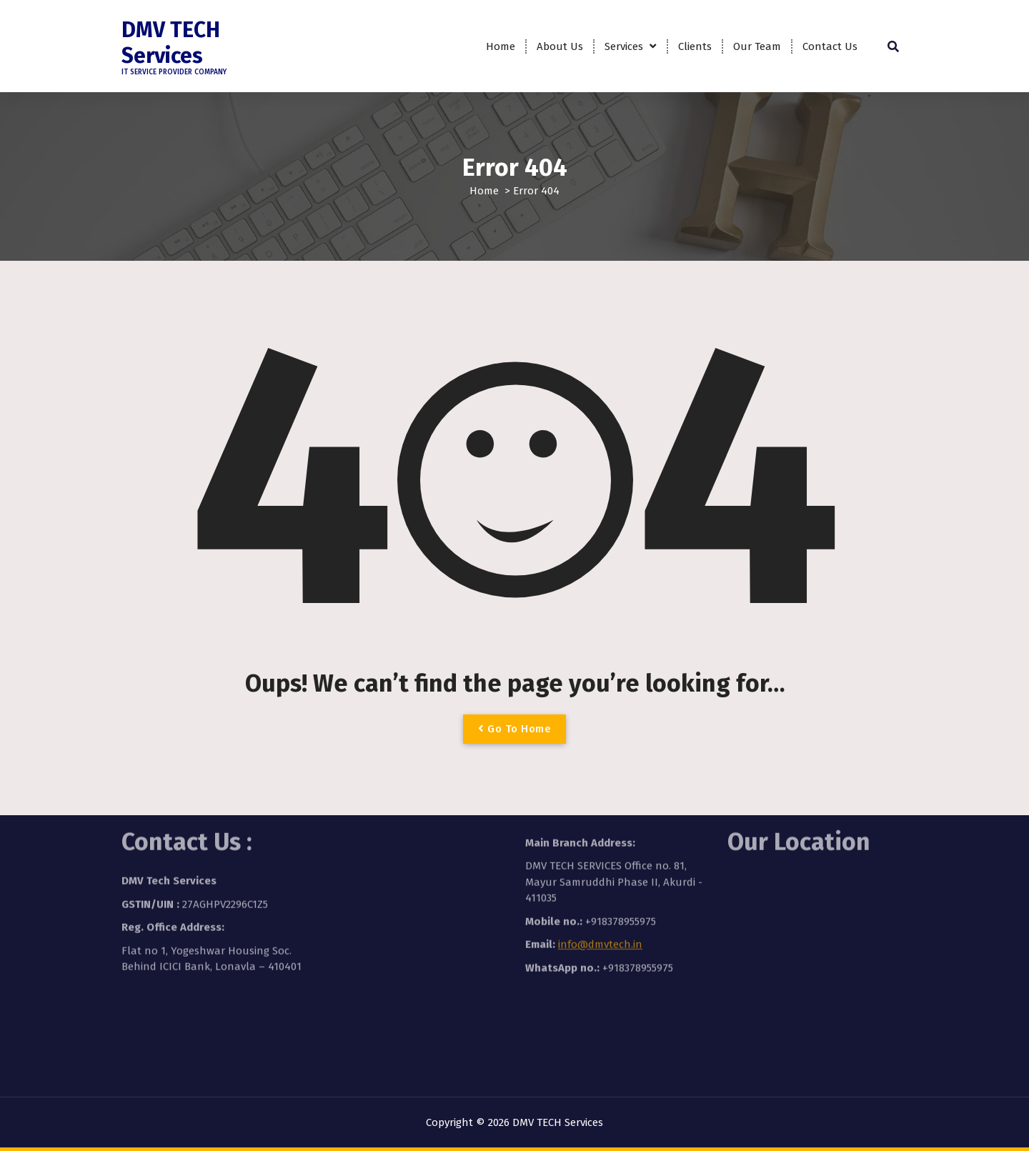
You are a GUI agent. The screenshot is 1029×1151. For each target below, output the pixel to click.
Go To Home (514, 728)
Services (624, 46)
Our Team (757, 46)
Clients (695, 46)
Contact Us (830, 46)
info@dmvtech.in (600, 894)
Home (500, 46)
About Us (560, 46)
